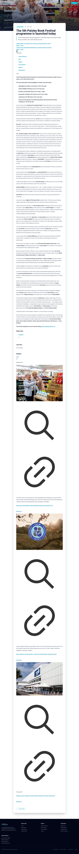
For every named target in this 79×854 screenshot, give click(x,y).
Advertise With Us (4, 841)
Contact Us (74, 2)
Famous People (53, 2)
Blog (19, 59)
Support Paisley (64, 827)
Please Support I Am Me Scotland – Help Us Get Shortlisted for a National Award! (36, 654)
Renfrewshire (21, 70)
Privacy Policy (56, 849)
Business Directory (5, 839)
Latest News (23, 2)
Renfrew (20, 67)
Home (18, 2)
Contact (43, 831)
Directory (59, 2)
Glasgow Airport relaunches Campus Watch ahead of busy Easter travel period (35, 795)
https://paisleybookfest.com (48, 326)
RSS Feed (70, 849)
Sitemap (76, 849)
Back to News (21, 808)
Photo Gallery (44, 827)
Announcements (22, 56)
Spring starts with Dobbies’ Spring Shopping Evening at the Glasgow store (34, 505)
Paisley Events (30, 2)
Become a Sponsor (64, 831)
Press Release (22, 64)
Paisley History (37, 2)
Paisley (20, 62)
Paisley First (63, 825)
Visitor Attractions (45, 2)
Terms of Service (63, 849)
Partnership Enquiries (6, 843)
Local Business (64, 829)
